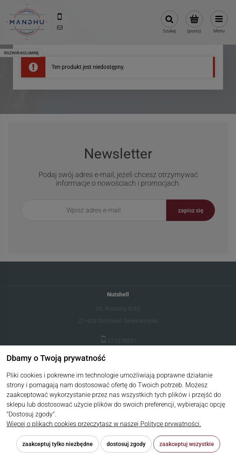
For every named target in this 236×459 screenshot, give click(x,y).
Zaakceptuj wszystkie (186, 444)
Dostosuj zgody (126, 444)
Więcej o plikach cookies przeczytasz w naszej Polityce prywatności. (103, 424)
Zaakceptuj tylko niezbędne (57, 444)
